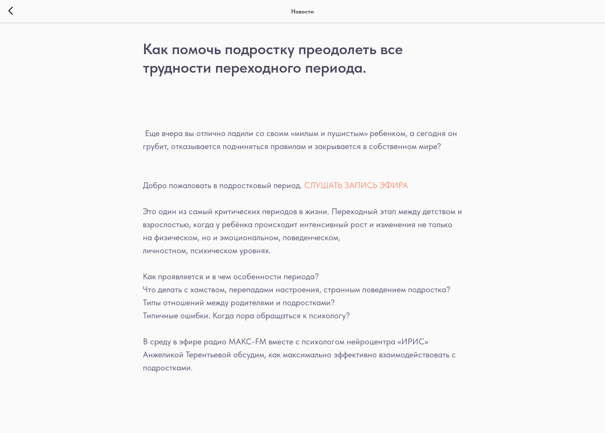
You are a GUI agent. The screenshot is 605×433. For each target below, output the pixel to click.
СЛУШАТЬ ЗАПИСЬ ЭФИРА (357, 185)
